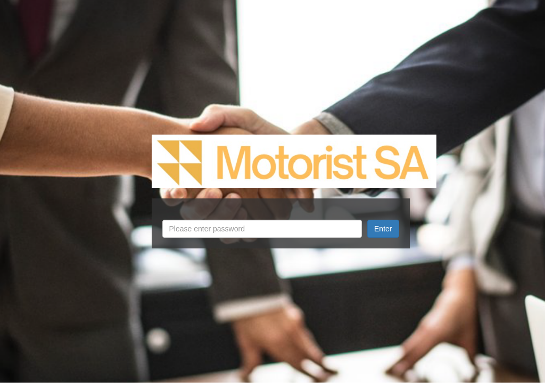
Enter (383, 228)
